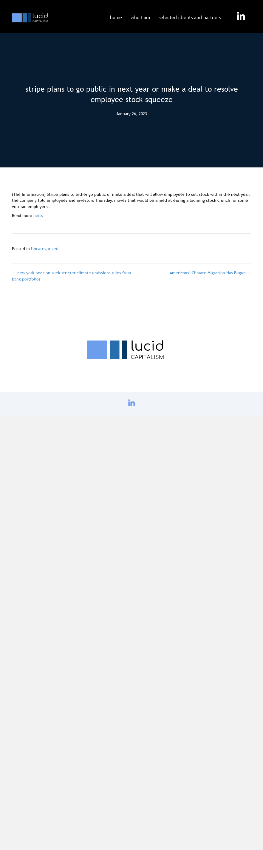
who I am (140, 17)
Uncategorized (44, 248)
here (37, 215)
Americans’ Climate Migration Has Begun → (210, 272)
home (116, 17)
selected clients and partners (190, 17)
